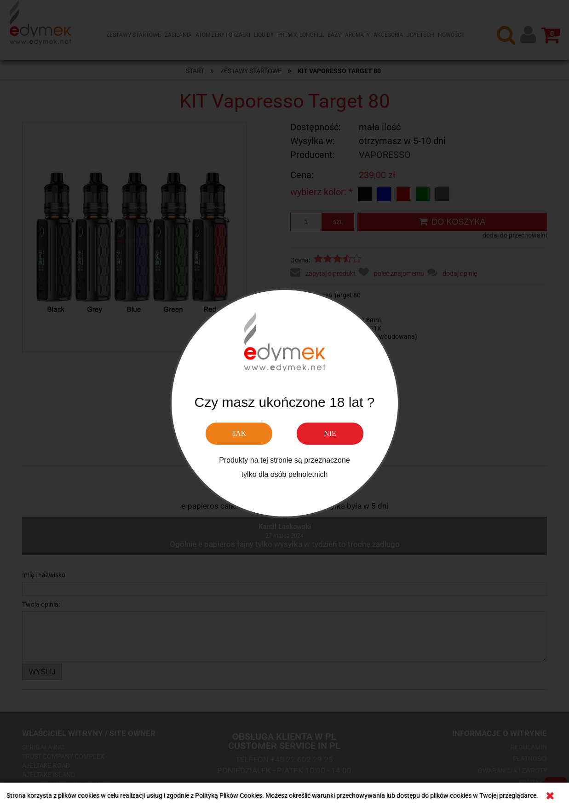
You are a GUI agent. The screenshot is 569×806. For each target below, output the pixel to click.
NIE (330, 433)
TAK (239, 433)
